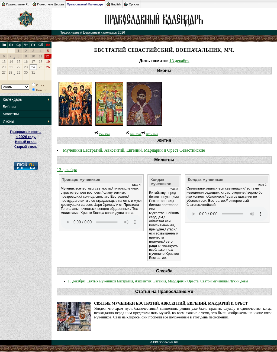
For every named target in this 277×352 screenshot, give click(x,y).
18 (40, 62)
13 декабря (179, 60)
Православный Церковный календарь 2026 (92, 32)
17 (33, 62)
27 (3, 72)
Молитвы (11, 114)
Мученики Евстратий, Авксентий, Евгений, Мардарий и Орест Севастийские (134, 150)
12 (47, 56)
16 (26, 62)
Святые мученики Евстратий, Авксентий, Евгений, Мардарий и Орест (171, 303)
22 (18, 67)
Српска (131, 4)
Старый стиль (25, 147)
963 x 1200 (133, 134)
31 (33, 72)
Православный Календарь (85, 4)
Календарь (12, 99)
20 (3, 67)
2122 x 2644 (149, 134)
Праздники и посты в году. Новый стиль (25, 137)
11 (40, 56)
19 (48, 62)
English (113, 4)
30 (26, 72)
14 (11, 62)
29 (18, 72)
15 (18, 62)
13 (3, 62)
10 (33, 56)
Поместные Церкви (48, 4)
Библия (9, 107)
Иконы (8, 121)
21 (11, 67)
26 (48, 67)
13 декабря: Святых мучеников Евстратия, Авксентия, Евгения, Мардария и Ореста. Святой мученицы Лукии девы (158, 281)
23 (26, 67)
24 (33, 67)
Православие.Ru (15, 4)
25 (40, 67)
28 (10, 72)
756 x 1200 (102, 134)
